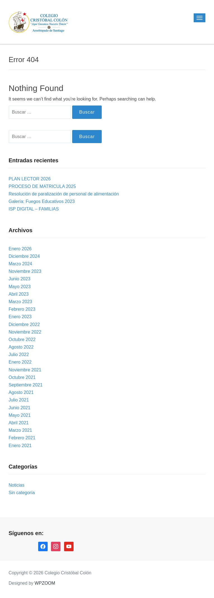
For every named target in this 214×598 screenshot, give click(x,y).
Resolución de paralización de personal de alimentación (64, 194)
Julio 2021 (19, 400)
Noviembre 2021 (25, 369)
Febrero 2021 (22, 437)
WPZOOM (45, 583)
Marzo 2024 (20, 263)
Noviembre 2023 (25, 271)
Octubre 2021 (22, 377)
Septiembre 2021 (26, 385)
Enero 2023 (20, 316)
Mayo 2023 (20, 286)
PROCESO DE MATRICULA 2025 (42, 186)
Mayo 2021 (20, 415)
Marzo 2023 (20, 301)
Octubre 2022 (22, 339)
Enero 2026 (20, 248)
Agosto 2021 (21, 392)
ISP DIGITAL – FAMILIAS (34, 209)
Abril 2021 (19, 422)
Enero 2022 (20, 362)
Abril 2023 (19, 294)
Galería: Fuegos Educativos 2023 (42, 201)
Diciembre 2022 (24, 324)
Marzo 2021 (20, 430)
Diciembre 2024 (24, 256)
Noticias (17, 485)
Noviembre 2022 (25, 332)
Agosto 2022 (21, 347)
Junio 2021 (19, 407)
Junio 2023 (19, 278)
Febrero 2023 (22, 309)
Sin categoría (22, 492)
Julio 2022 (19, 354)
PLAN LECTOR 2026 (30, 179)
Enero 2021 (20, 445)
